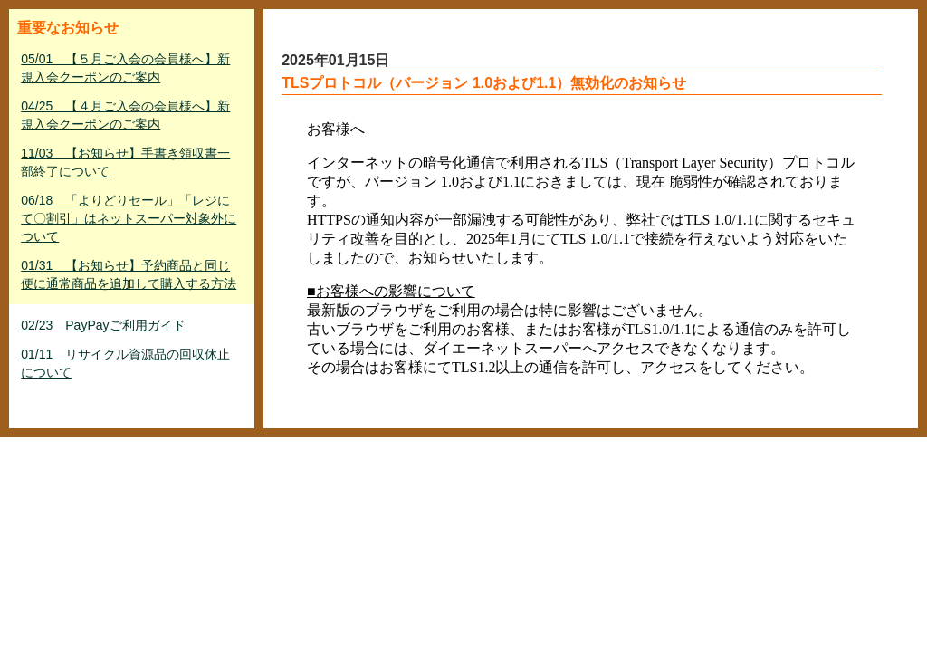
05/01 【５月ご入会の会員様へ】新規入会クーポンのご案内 (125, 68)
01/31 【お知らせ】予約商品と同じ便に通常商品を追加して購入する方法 (128, 274)
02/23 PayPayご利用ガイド (103, 325)
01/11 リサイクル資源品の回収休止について (125, 363)
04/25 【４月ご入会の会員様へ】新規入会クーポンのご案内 (125, 115)
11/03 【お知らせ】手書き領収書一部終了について (125, 162)
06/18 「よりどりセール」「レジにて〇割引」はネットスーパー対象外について (128, 218)
